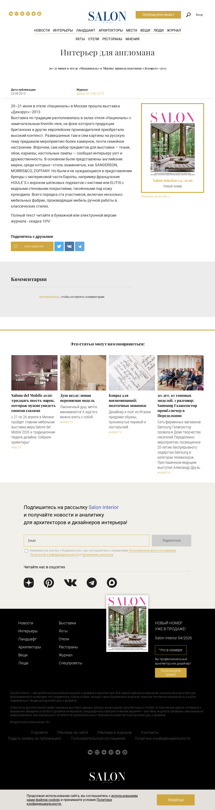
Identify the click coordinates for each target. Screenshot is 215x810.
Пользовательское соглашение (98, 738)
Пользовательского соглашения (152, 550)
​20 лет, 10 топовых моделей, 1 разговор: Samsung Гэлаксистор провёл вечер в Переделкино (177, 405)
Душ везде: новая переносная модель (77, 398)
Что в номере (170, 650)
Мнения (132, 39)
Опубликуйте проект (158, 15)
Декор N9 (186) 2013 (90, 93)
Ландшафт (85, 30)
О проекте (39, 732)
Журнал (174, 30)
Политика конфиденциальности (162, 738)
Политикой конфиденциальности (54, 554)
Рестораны (112, 39)
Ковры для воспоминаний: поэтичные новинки (127, 400)
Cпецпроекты (70, 663)
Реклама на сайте (72, 732)
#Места (16, 447)
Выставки (67, 623)
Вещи (145, 30)
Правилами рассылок (98, 554)
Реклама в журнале (115, 732)
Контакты (150, 732)
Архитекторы (111, 30)
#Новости (66, 422)
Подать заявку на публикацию (34, 738)
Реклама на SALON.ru (155, 196)
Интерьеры (63, 30)
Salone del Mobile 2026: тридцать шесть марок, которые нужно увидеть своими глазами (33, 403)
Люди (158, 30)
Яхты (80, 39)
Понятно (176, 800)
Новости (42, 30)
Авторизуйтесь (49, 296)
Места (131, 30)
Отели (93, 39)
